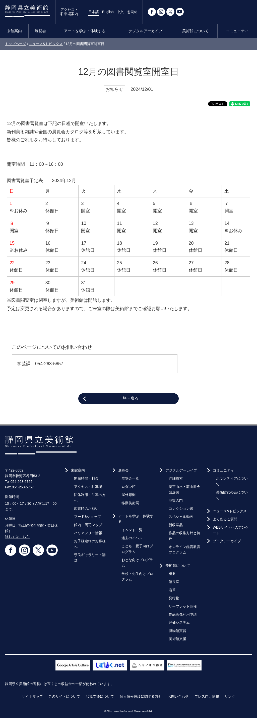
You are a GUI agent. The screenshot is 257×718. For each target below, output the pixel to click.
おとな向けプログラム (137, 562)
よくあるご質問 (225, 519)
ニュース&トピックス (46, 44)
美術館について (195, 31)
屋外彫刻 (128, 495)
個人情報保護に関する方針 (141, 696)
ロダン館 (128, 487)
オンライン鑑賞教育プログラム (184, 549)
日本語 (93, 12)
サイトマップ (32, 696)
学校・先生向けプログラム (137, 576)
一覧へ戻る (128, 398)
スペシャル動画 (181, 517)
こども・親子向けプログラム (137, 549)
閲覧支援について (100, 696)
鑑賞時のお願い (86, 508)
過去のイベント (133, 538)
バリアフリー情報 (88, 533)
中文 (120, 12)
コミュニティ (237, 31)
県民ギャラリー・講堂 (90, 557)
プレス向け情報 (207, 696)
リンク (230, 696)
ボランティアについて (232, 481)
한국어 (132, 12)
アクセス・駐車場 (88, 487)
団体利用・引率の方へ (90, 497)
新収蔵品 (176, 525)
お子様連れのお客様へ (90, 543)
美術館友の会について (232, 495)
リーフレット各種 (183, 606)
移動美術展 (130, 503)
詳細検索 (176, 478)
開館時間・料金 (86, 478)
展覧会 (40, 31)
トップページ (15, 44)
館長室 (174, 582)
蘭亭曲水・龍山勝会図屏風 (184, 489)
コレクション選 (181, 508)
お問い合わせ (178, 696)
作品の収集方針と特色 (184, 535)
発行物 (174, 598)
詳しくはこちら (17, 537)
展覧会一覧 (130, 478)
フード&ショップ (87, 517)
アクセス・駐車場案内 (69, 12)
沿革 (172, 590)
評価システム (179, 622)
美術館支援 (177, 639)
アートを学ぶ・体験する (84, 31)
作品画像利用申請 (183, 614)
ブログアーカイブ (227, 541)
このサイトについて (64, 696)
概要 (172, 574)
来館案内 (14, 31)
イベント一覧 (132, 530)
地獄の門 (176, 500)
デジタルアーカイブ (145, 31)
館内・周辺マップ (88, 525)
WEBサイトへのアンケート (231, 530)
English (108, 12)
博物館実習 (177, 631)
